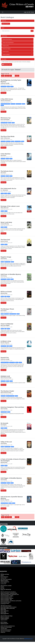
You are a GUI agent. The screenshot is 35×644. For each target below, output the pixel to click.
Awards (2, 590)
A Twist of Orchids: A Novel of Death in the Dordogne (13, 460)
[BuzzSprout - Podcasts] (32, 7)
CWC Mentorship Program (6, 605)
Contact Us (3, 632)
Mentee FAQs (3, 612)
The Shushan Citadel (7, 391)
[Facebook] (26, 7)
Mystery (8, 86)
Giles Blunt (3, 155)
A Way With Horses (7, 99)
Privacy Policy (3, 583)
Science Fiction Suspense (10, 395)
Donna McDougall (5, 119)
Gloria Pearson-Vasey (6, 377)
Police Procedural (17, 141)
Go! (32, 30)
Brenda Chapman (5, 343)
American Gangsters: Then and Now (12, 407)
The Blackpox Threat (7, 309)
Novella (5, 193)
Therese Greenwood (5, 100)
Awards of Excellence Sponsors (7, 598)
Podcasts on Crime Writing (6, 627)
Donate (32, 12)
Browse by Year (6, 51)
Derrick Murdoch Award (5, 602)
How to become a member (6, 585)
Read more (3, 92)
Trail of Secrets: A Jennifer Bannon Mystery (12, 497)
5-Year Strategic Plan (5, 581)
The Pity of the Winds (7, 136)
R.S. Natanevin (4, 190)
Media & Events (4, 624)
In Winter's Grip (6, 341)
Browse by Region (6, 54)
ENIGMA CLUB (5, 376)
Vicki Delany (4, 258)
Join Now (2, 588)
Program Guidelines (5, 618)
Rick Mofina (4, 424)
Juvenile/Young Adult (4, 503)
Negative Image (6, 257)
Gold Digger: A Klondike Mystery (11, 478)
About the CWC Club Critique (6, 615)
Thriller (2, 193)
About (2, 573)
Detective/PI (8, 141)
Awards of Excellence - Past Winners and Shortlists (11, 600)
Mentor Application (5, 610)
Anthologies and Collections (5, 103)
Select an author (5, 23)
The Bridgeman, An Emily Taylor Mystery (11, 81)
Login (25, 12)
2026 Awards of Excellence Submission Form (10, 594)
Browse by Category (7, 48)
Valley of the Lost (6, 442)
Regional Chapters (4, 580)
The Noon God (5, 239)
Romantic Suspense (4, 122)
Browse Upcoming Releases (8, 42)
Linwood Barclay (5, 224)
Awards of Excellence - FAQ (6, 599)
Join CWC (28, 12)
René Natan (4, 310)
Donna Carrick (4, 241)
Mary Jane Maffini (5, 325)
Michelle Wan (4, 293)
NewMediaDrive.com (28, 638)
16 (10, 75)
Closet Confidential (7, 324)
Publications (3, 621)
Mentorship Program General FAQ (8, 608)
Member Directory (4, 623)
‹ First (3, 75)
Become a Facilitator (5, 617)
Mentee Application (5, 613)
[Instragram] (27, 7)
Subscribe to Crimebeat (5, 631)
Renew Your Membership (6, 589)
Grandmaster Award (5, 603)
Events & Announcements (6, 629)
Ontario (12, 86)
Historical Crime (18, 103)
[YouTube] (31, 7)
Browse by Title (6, 45)
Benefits (2, 586)
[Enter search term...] (16, 31)
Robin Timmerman (5, 138)
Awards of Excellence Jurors (6, 597)
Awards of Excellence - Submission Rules (9, 593)
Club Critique (3, 614)
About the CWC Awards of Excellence (8, 592)
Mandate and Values (5, 574)
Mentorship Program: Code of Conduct (8, 607)
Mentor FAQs (3, 609)
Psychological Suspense (4, 362)
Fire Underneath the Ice (8, 188)
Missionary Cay (5, 118)
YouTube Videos (4, 628)
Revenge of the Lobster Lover (10, 206)
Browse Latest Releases (7, 39)
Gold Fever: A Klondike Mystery (11, 274)
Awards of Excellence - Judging (7, 595)
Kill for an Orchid (6, 291)
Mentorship (3, 604)
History (2, 575)
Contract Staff (3, 578)
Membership (3, 584)
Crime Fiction (3, 141)
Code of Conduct (4, 619)
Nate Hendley (4, 408)
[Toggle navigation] (2, 12)
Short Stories (13, 103)
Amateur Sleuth (3, 86)
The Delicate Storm (7, 171)
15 (8, 75)
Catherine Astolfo (5, 83)
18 (15, 75)
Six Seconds (4, 423)
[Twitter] (29, 7)
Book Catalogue (7, 17)
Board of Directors (4, 576)
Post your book (6, 64)
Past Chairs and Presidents (6, 579)
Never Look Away (6, 222)
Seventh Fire (5, 357)
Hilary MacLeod (4, 207)
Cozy (5, 296)
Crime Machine (5, 154)
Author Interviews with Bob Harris (8, 626)
